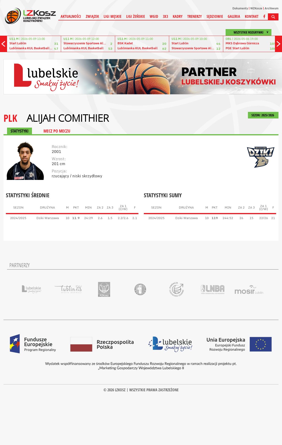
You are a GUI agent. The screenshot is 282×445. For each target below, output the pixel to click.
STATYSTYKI (19, 131)
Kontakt (251, 16)
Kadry (178, 16)
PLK (10, 118)
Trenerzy (194, 16)
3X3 (165, 16)
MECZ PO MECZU (56, 131)
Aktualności (71, 16)
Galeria (234, 16)
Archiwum (271, 8)
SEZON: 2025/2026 (263, 115)
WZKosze (256, 8)
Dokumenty (240, 8)
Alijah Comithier (68, 118)
